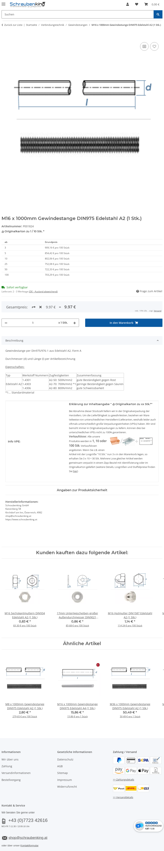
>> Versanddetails (123, 797)
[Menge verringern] (6, 323)
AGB (60, 766)
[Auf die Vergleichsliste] (144, 46)
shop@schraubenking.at (27, 838)
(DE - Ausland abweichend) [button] (43, 291)
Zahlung (7, 766)
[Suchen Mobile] (78, 14)
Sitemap (62, 773)
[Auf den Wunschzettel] (154, 46)
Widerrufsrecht (67, 786)
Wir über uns (10, 759)
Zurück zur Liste (13, 25)
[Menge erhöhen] (74, 323)
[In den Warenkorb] (5, 37)
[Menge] (33, 323)
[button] (127, 4)
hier (75, 471)
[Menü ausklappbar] (3, 2)
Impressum (64, 780)
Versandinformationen (16, 773)
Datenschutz (65, 759)
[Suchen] (158, 14)
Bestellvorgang (11, 780)
